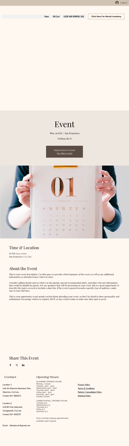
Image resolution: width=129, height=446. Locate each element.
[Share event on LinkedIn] (23, 365)
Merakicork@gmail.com (20, 425)
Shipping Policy (84, 396)
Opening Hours (47, 377)
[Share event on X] (17, 365)
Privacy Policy (84, 385)
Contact (10, 377)
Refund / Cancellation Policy (90, 392)
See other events (64, 153)
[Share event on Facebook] (10, 365)
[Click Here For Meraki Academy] (106, 16)
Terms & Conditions (86, 388)
